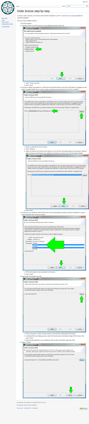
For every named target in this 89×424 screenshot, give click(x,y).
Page (17, 6)
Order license (5, 22)
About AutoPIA (27, 408)
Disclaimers (35, 408)
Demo (3, 20)
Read (63, 6)
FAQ (70, 153)
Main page (4, 18)
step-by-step (70, 15)
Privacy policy (20, 408)
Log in (86, 1)
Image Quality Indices (7, 24)
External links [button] (6, 26)
